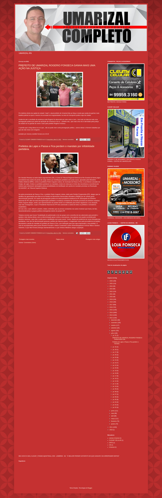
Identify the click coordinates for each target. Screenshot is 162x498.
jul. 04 (115, 402)
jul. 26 (115, 355)
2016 (111, 307)
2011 (111, 427)
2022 (111, 291)
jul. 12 (115, 381)
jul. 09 (115, 389)
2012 (111, 318)
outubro (113, 325)
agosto (113, 330)
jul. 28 (115, 349)
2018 (111, 302)
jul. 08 (115, 391)
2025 (111, 283)
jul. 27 (115, 352)
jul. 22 (115, 365)
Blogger (90, 488)
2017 (111, 304)
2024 (111, 286)
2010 (111, 430)
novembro (114, 322)
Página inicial (60, 239)
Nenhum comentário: (68, 139)
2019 (111, 299)
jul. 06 (115, 397)
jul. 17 (115, 376)
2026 (111, 281)
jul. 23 (115, 363)
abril (112, 416)
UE (110, 445)
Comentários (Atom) (30, 242)
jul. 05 (115, 399)
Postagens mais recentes (26, 239)
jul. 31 (115, 335)
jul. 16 (115, 378)
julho (112, 333)
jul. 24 (115, 360)
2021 (111, 294)
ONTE (111, 442)
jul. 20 (115, 368)
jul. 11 (115, 384)
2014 (111, 312)
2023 (111, 289)
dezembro (114, 320)
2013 (111, 315)
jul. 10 (115, 386)
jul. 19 (115, 370)
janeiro (113, 424)
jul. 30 (115, 347)
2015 (111, 310)
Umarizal (111, 447)
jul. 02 (115, 407)
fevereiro (114, 421)
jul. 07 (115, 394)
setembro (114, 328)
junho (113, 411)
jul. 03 (115, 405)
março (113, 418)
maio (112, 413)
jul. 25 (115, 357)
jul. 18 (115, 373)
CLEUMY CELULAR (115, 440)
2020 (111, 296)
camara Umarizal (114, 438)
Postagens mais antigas (93, 239)
